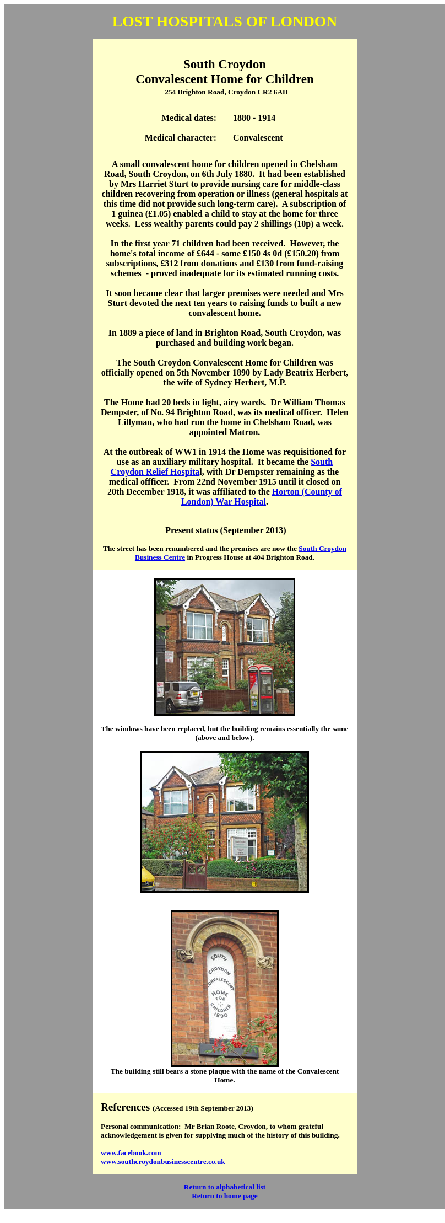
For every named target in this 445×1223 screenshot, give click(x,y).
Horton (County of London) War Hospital (261, 496)
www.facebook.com (131, 1153)
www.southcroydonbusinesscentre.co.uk (163, 1161)
